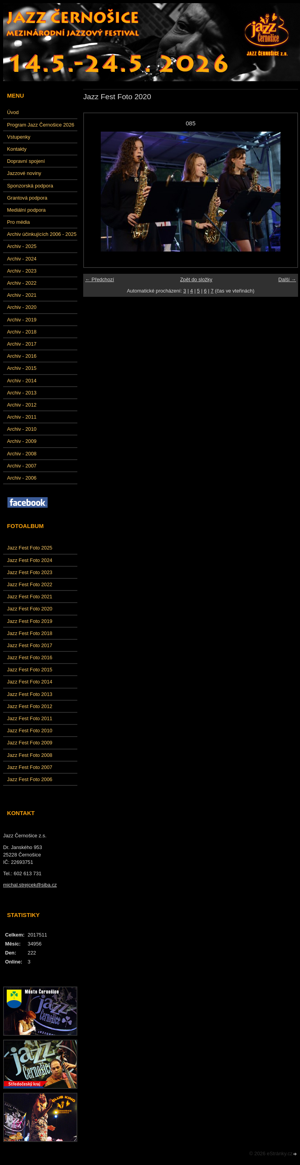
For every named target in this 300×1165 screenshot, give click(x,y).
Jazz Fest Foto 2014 (29, 682)
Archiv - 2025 (21, 246)
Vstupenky (18, 137)
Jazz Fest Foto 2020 (29, 609)
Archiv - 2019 (21, 320)
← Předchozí (99, 279)
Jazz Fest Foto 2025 (29, 548)
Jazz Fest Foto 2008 (29, 755)
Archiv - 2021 (21, 295)
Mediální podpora (26, 210)
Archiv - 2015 (21, 368)
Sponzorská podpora (30, 186)
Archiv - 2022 (21, 283)
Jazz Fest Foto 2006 (29, 779)
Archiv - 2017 (21, 344)
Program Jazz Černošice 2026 (40, 125)
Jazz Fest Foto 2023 (29, 572)
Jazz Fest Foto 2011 (29, 718)
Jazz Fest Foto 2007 (29, 767)
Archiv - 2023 (21, 271)
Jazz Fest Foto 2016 (29, 657)
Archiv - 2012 (21, 405)
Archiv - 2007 (21, 466)
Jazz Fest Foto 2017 (29, 645)
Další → (287, 279)
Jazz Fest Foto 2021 (29, 596)
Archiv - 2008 (21, 454)
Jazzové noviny (24, 173)
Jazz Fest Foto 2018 (29, 633)
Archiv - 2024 (21, 259)
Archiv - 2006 (21, 478)
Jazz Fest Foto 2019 (29, 621)
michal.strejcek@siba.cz (30, 885)
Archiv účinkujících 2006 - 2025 (42, 234)
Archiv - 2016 (21, 356)
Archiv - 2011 (21, 417)
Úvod (13, 112)
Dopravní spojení (26, 161)
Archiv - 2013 (21, 393)
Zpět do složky (196, 279)
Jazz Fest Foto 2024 (29, 560)
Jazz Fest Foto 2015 (29, 670)
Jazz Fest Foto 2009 (29, 743)
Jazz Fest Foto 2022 (29, 584)
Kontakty (17, 149)
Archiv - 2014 (21, 381)
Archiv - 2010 (21, 429)
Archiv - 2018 (21, 332)
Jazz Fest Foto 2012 (29, 706)
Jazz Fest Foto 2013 (29, 694)
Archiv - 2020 (21, 307)
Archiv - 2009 (21, 441)
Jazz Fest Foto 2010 (29, 730)
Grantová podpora (27, 198)
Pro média (18, 222)
